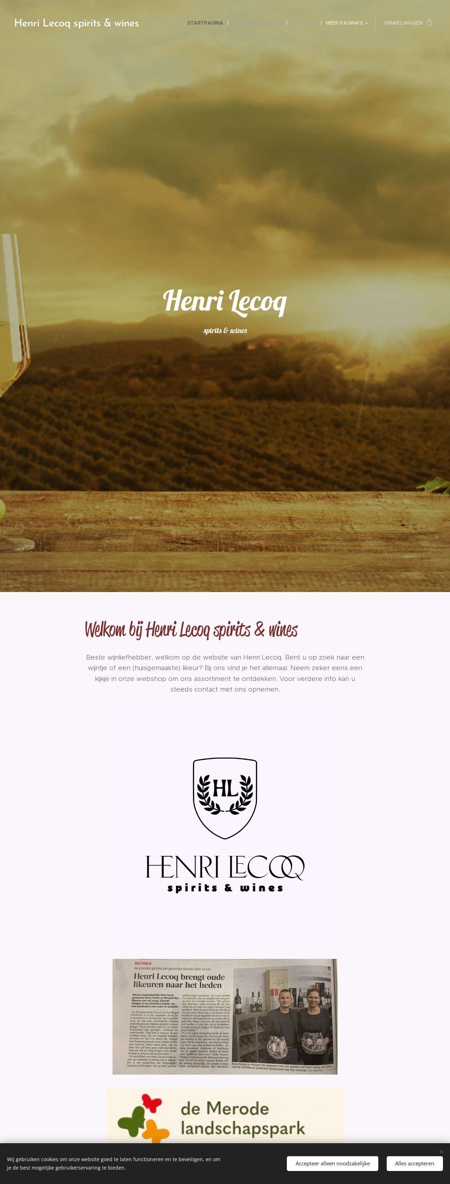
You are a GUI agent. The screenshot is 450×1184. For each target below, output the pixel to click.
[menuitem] (207, 23)
